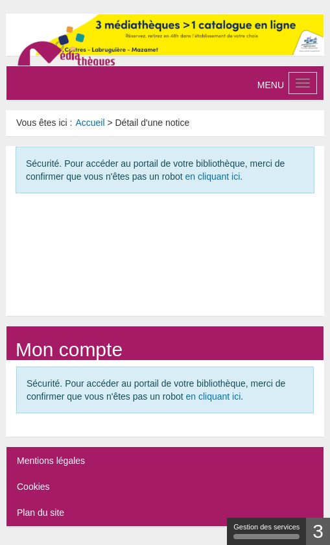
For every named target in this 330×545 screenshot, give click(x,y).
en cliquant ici (212, 176)
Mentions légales (51, 460)
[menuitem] (89, 122)
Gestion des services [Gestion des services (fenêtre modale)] (266, 531)
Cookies (33, 486)
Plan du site (40, 512)
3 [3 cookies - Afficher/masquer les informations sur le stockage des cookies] (318, 531)
